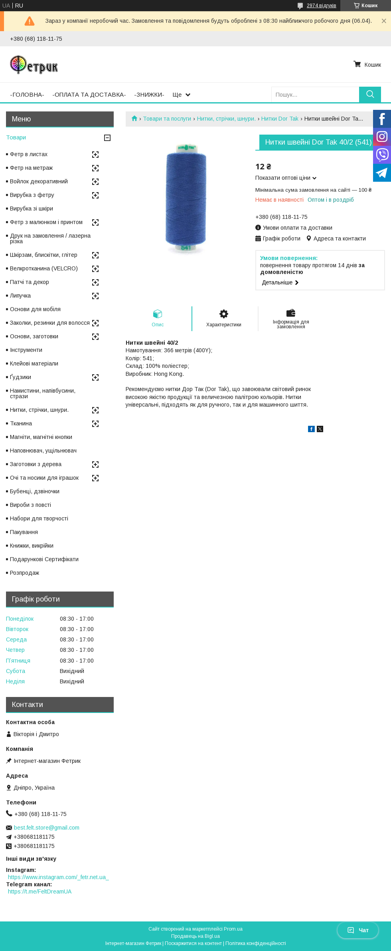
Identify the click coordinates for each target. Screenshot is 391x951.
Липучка (20, 295)
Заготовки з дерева (35, 464)
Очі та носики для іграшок (44, 478)
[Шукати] (370, 94)
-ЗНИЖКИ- (149, 94)
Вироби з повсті (30, 505)
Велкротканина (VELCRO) (44, 268)
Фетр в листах (28, 154)
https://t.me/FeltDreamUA (39, 891)
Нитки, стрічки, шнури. (226, 118)
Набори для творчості (39, 518)
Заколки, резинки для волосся (50, 323)
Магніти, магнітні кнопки (41, 437)
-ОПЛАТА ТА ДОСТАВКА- (89, 94)
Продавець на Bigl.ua (195, 936)
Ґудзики (20, 377)
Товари (16, 137)
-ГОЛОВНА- (27, 94)
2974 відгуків (321, 5)
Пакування (24, 532)
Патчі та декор (29, 282)
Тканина (21, 423)
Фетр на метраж (31, 168)
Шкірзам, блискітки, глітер (43, 255)
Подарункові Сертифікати (44, 559)
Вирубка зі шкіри (31, 208)
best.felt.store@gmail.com (46, 827)
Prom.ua (233, 929)
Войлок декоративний (39, 181)
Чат (358, 930)
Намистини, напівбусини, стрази (42, 393)
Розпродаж (24, 573)
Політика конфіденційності (255, 943)
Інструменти (26, 350)
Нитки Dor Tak (279, 118)
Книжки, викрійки (31, 545)
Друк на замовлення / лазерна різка (50, 238)
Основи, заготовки (34, 336)
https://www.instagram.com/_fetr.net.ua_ (58, 877)
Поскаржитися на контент (193, 943)
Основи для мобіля (35, 309)
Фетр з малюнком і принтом (46, 222)
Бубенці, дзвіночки (34, 491)
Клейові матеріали (34, 363)
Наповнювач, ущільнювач (43, 450)
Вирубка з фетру (32, 195)
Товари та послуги (167, 118)
